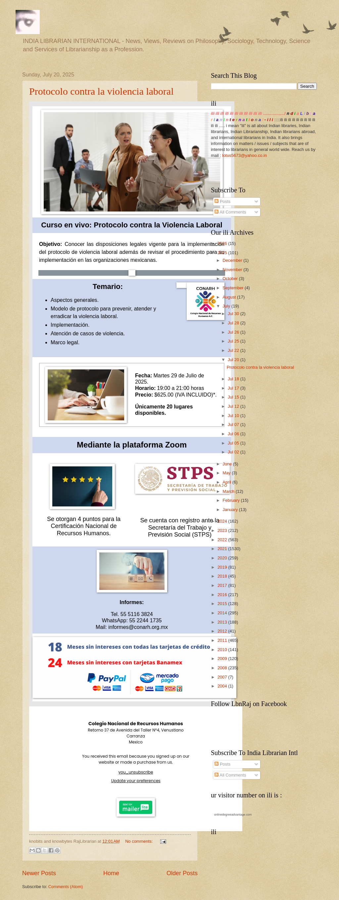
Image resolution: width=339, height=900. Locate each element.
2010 (223, 649)
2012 (223, 631)
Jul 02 (234, 452)
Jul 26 (234, 332)
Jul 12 (234, 406)
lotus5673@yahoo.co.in (244, 155)
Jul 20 (234, 359)
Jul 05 (234, 443)
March (228, 491)
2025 (223, 252)
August (229, 297)
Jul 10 (234, 415)
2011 (223, 640)
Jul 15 (234, 397)
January (230, 509)
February (231, 500)
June (227, 463)
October (230, 278)
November (232, 269)
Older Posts (182, 873)
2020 (223, 557)
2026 (223, 243)
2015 (223, 603)
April (227, 482)
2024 (223, 521)
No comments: (139, 841)
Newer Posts (39, 873)
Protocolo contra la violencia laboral (101, 91)
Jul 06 (234, 433)
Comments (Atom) (65, 886)
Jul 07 (234, 424)
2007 (223, 677)
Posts (222, 201)
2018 (223, 576)
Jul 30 (234, 313)
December (232, 260)
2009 (223, 658)
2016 (223, 594)
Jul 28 (234, 322)
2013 (223, 622)
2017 (223, 585)
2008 (223, 667)
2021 (223, 548)
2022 (223, 539)
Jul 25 (234, 341)
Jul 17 (234, 388)
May (227, 472)
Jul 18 (234, 378)
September (233, 287)
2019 (223, 567)
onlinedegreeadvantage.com (233, 814)
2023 (223, 530)
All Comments (230, 212)
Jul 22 (234, 350)
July (226, 306)
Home (111, 873)
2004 (223, 686)
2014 (223, 612)
